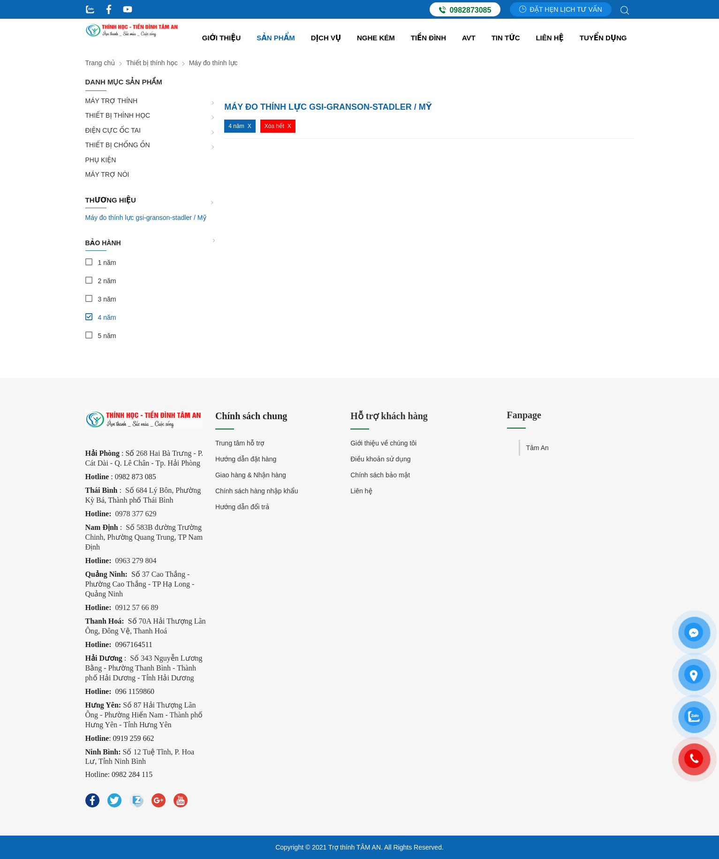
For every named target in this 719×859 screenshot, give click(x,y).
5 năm (107, 335)
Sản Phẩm (276, 38)
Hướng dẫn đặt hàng (245, 459)
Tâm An (537, 448)
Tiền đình (428, 38)
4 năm (107, 317)
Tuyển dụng (603, 38)
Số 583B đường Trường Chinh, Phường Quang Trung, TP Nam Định (144, 537)
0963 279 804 (136, 561)
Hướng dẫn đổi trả (242, 507)
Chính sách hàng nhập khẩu (256, 491)
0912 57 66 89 (137, 607)
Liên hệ (549, 38)
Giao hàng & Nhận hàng (250, 475)
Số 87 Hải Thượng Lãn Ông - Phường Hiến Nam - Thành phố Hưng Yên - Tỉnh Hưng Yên (144, 715)
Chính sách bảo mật (380, 475)
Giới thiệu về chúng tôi (383, 443)
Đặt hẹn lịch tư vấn (560, 9)
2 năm (107, 281)
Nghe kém (376, 38)
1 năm (107, 262)
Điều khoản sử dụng (380, 459)
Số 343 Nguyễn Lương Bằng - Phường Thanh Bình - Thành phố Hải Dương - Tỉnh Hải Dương (144, 668)
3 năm (107, 299)
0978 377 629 (136, 514)
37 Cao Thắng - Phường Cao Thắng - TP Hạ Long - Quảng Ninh (140, 584)
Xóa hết (274, 126)
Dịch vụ (326, 38)
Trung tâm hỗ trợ (240, 443)
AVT (469, 38)
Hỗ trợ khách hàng (389, 416)
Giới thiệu (221, 38)
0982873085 (465, 10)
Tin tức (506, 38)
